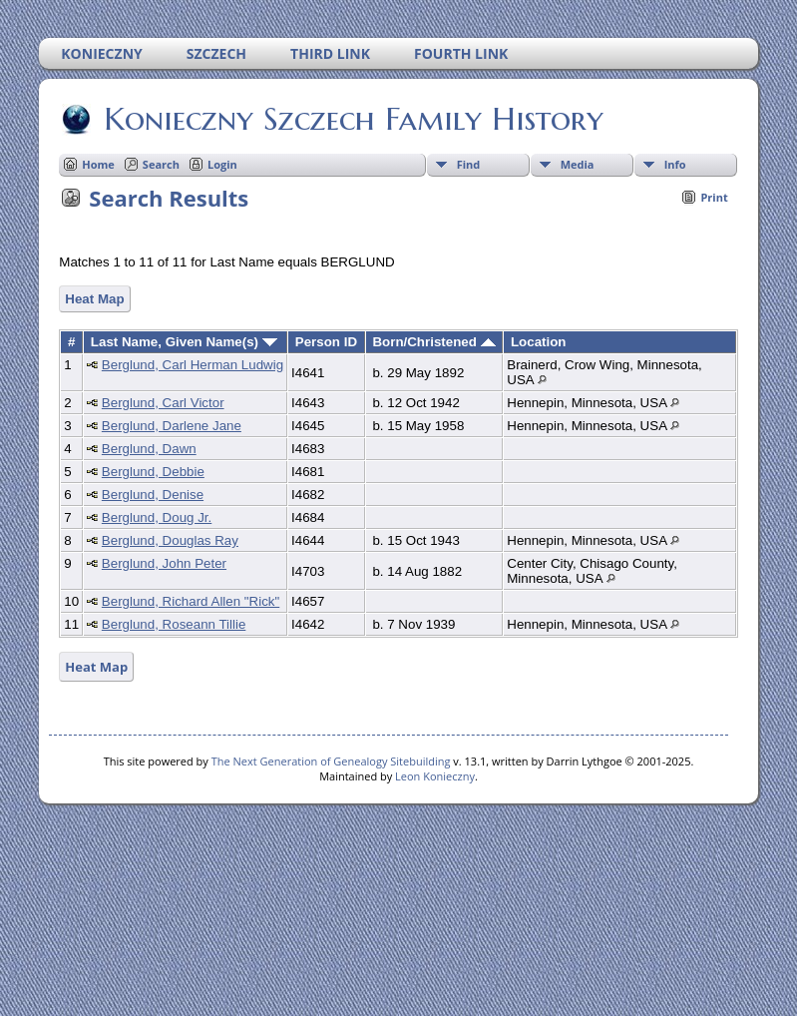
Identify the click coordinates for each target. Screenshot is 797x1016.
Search (161, 164)
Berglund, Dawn (149, 448)
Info (675, 164)
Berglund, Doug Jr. (156, 517)
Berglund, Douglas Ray (170, 540)
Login (222, 164)
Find (469, 164)
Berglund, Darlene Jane (171, 425)
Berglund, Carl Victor (163, 402)
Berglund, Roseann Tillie (173, 624)
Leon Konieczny (435, 775)
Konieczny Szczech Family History (352, 119)
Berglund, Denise (152, 494)
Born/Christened (433, 341)
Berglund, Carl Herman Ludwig (192, 364)
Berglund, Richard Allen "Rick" (190, 601)
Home (98, 164)
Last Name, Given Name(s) (184, 341)
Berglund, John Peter (164, 563)
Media (578, 164)
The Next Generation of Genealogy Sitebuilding (331, 761)
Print (713, 197)
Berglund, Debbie (153, 471)
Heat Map (94, 298)
